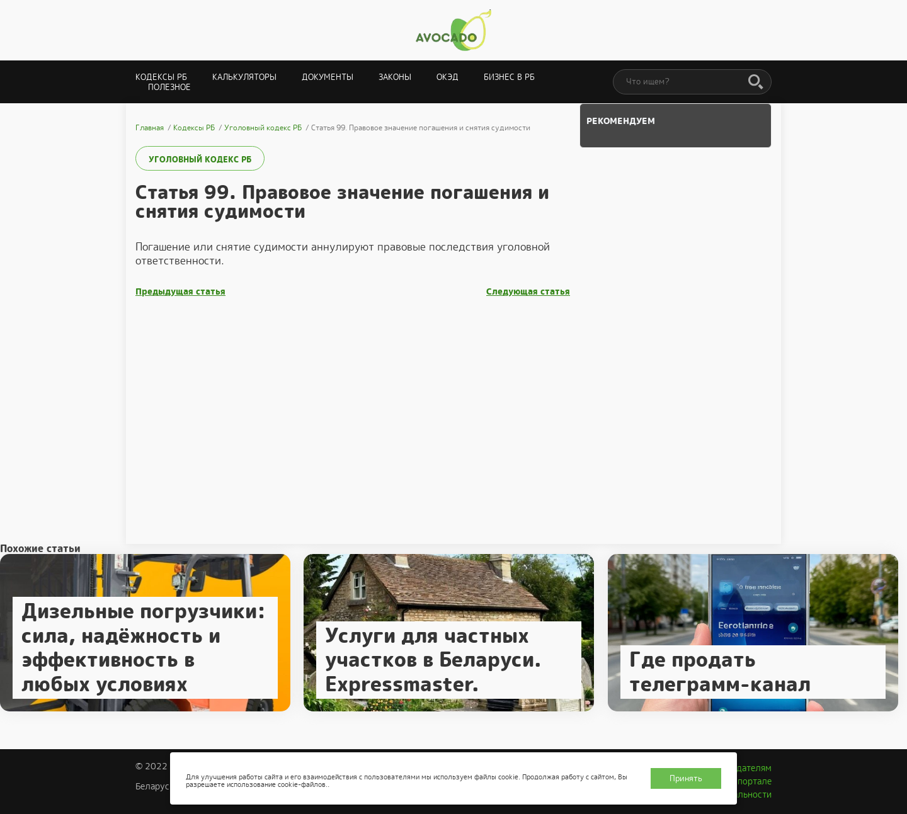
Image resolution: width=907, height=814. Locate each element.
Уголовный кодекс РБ (200, 160)
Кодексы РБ (161, 77)
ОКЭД (447, 77)
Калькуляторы (244, 77)
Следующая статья (528, 291)
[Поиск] (755, 82)
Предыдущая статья (180, 291)
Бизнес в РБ (509, 77)
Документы (327, 77)
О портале (750, 781)
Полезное (169, 87)
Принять (686, 778)
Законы (395, 77)
